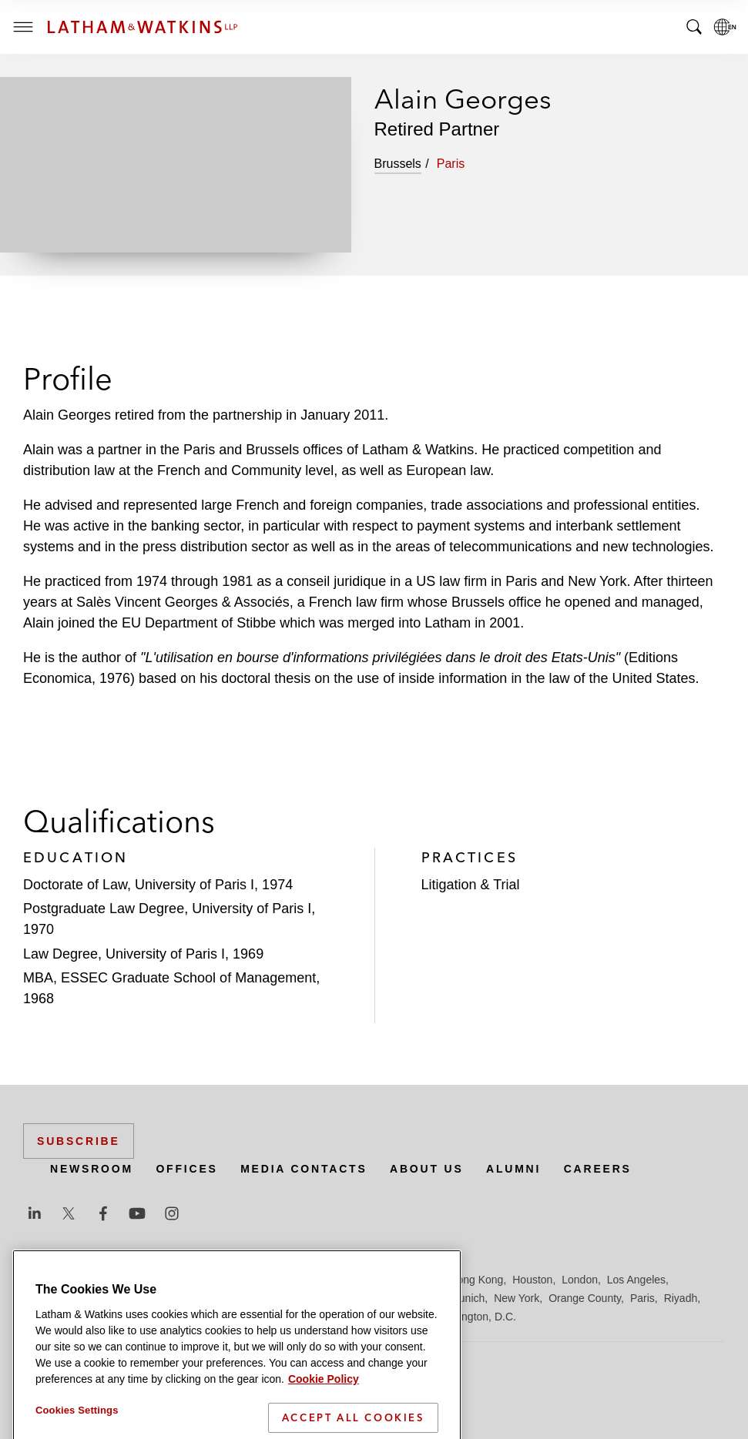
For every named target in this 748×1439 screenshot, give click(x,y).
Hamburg (418, 1279)
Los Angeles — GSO (207, 1298)
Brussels (167, 1279)
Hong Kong (476, 1279)
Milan (428, 1298)
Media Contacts (303, 1169)
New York (516, 1298)
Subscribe (78, 1141)
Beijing (78, 1279)
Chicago (216, 1279)
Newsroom (91, 1169)
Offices (186, 1169)
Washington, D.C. (474, 1316)
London (580, 1279)
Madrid (283, 1298)
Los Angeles (636, 1279)
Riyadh (681, 1298)
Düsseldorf (308, 1279)
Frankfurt (365, 1279)
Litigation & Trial (470, 884)
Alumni (513, 1169)
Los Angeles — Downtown (86, 1298)
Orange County (584, 1298)
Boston (121, 1279)
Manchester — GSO (357, 1298)
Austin (38, 1279)
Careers (598, 1169)
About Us (427, 1169)
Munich (467, 1298)
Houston (532, 1279)
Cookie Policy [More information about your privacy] (323, 1432)
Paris (642, 1298)
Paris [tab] (451, 163)
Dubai (260, 1279)
